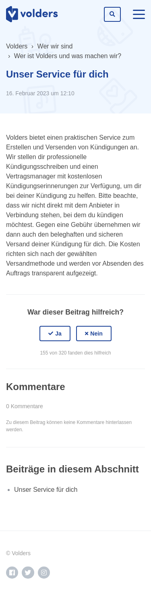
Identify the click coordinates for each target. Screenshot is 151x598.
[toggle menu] (139, 14)
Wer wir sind (55, 46)
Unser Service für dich (45, 489)
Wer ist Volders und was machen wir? (67, 55)
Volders (16, 46)
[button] (54, 333)
